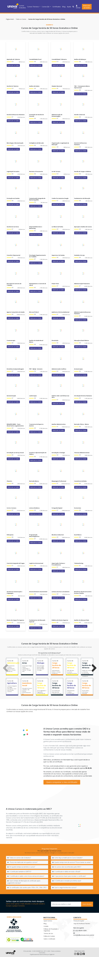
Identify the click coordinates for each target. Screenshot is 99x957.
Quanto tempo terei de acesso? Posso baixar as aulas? (71, 862)
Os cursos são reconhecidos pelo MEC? (66, 867)
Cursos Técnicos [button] (33, 7)
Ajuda (69, 7)
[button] (73, 6)
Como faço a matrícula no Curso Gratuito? (67, 858)
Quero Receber (87, 904)
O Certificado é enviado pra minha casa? (66, 881)
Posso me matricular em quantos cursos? (22, 862)
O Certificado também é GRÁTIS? (19, 872)
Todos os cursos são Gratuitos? (19, 858)
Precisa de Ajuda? (79, 921)
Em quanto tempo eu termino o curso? (21, 867)
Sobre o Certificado (49, 939)
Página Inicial (10, 19)
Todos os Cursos (21, 19)
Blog (63, 7)
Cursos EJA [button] (46, 7)
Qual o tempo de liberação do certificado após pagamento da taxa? (23, 882)
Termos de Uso (48, 933)
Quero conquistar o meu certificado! (61, 782)
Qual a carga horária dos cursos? (64, 887)
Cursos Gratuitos (22, 7)
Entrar (78, 7)
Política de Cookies (49, 936)
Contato (46, 926)
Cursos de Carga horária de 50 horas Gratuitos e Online (46, 19)
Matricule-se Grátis (86, 7)
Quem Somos (48, 921)
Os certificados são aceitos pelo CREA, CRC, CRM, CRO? (26, 887)
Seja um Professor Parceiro (82, 923)
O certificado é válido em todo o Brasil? (66, 872)
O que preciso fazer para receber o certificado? (69, 876)
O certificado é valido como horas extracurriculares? (25, 876)
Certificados (56, 7)
